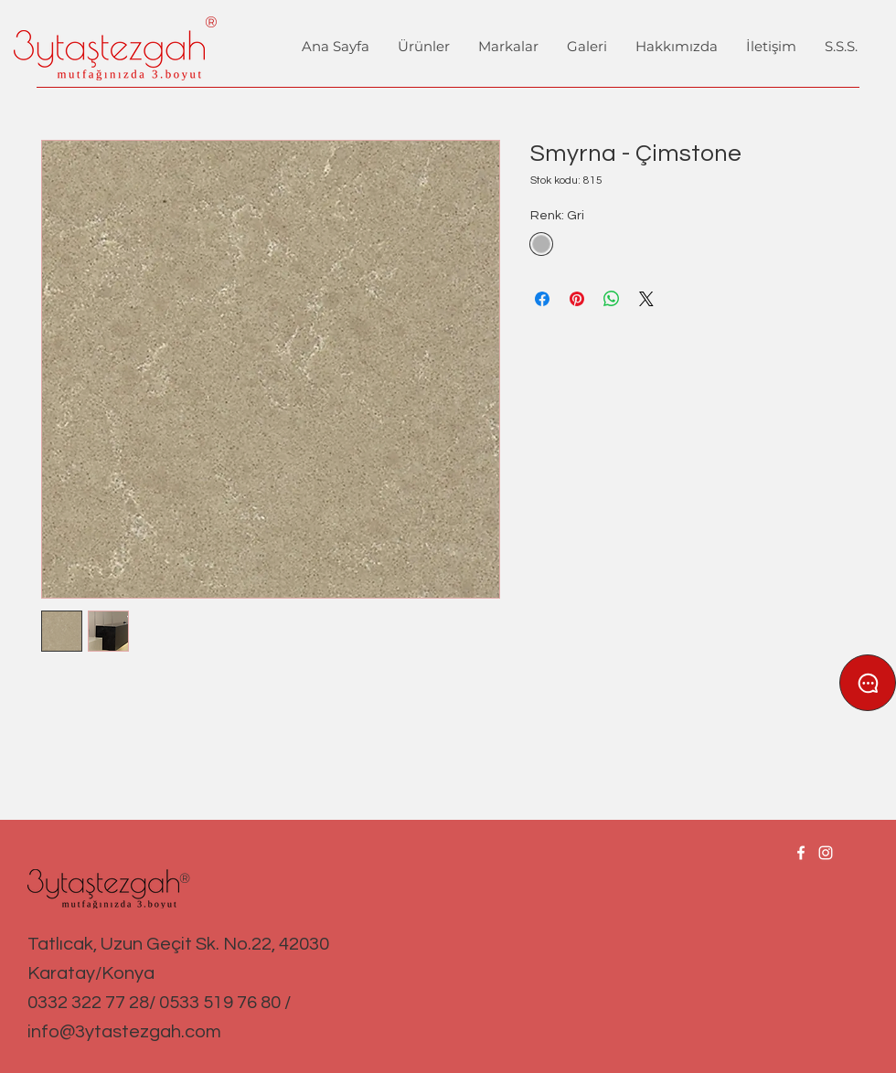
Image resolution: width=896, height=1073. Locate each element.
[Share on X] (646, 299)
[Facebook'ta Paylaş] (542, 299)
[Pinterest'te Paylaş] (577, 299)
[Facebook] (801, 853)
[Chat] (867, 682)
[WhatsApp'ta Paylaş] (612, 299)
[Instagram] (825, 853)
